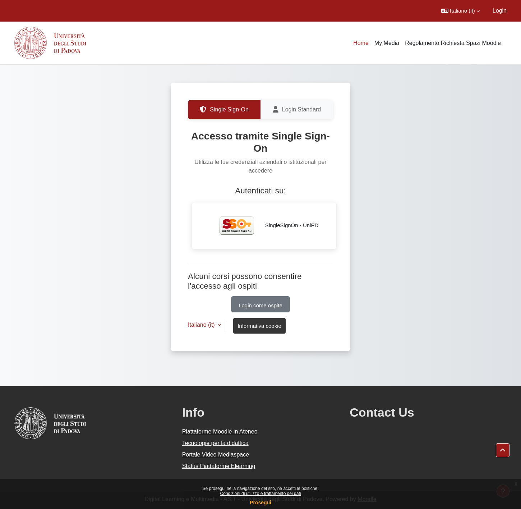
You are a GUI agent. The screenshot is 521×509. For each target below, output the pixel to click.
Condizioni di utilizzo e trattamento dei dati (260, 493)
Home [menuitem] (361, 43)
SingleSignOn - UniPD (264, 226)
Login (500, 11)
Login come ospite (260, 305)
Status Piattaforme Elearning (218, 466)
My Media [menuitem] (386, 43)
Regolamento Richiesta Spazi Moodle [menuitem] (453, 43)
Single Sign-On (224, 109)
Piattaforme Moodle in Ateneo (220, 431)
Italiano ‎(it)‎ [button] (202, 325)
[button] (460, 11)
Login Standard (297, 109)
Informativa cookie (259, 326)
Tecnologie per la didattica (215, 443)
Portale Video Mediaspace (215, 454)
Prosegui (260, 502)
